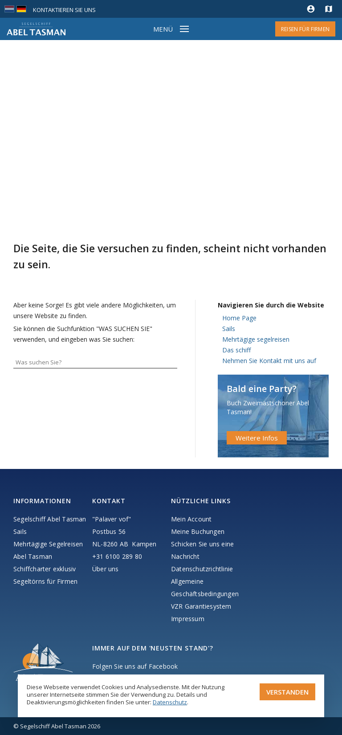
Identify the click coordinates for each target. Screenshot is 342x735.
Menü (163, 28)
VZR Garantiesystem (201, 606)
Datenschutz (170, 702)
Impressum (187, 618)
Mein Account (191, 519)
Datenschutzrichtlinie (202, 569)
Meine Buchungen (197, 531)
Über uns (105, 569)
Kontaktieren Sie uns (64, 10)
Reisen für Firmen (305, 29)
